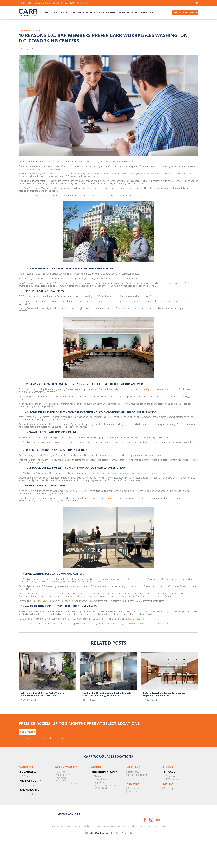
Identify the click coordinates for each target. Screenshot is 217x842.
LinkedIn (158, 820)
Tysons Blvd (100, 788)
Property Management (102, 12)
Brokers (78, 826)
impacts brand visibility (97, 301)
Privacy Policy (114, 833)
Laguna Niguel (29, 785)
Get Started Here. (56, 738)
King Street (99, 782)
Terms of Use (127, 833)
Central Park (134, 788)
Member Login (124, 826)
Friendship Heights (138, 774)
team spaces (112, 498)
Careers (68, 826)
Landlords (88, 826)
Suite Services (80, 12)
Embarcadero (29, 794)
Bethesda (133, 771)
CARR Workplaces (28, 12)
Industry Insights (152, 826)
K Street (60, 771)
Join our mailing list (69, 813)
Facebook (145, 820)
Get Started (27, 731)
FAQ (137, 12)
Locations (65, 12)
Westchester (135, 791)
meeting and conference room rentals (159, 389)
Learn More (81, 3)
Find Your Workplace (185, 12)
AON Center (172, 779)
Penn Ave (61, 777)
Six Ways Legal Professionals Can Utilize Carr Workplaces (143, 623)
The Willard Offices (66, 783)
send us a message (134, 619)
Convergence (171, 788)
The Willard (43, 601)
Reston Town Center (105, 785)
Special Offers (125, 12)
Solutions (51, 12)
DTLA (25, 776)
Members (146, 12)
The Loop (171, 776)
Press (164, 826)
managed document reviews (129, 473)
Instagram (151, 820)
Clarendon (99, 776)
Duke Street (100, 779)
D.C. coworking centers (110, 161)
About (135, 826)
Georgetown (63, 774)
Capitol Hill (62, 780)
